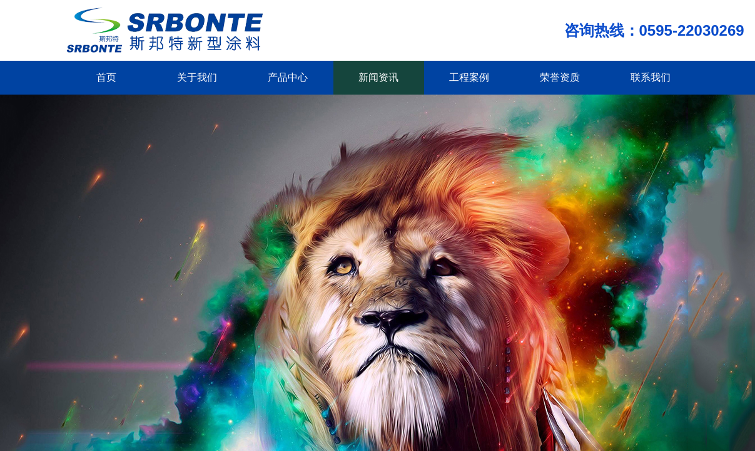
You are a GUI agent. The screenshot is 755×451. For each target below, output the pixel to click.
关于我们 (197, 77)
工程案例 (469, 77)
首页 (106, 77)
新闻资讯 (378, 77)
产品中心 (288, 77)
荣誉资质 (560, 77)
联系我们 (651, 77)
